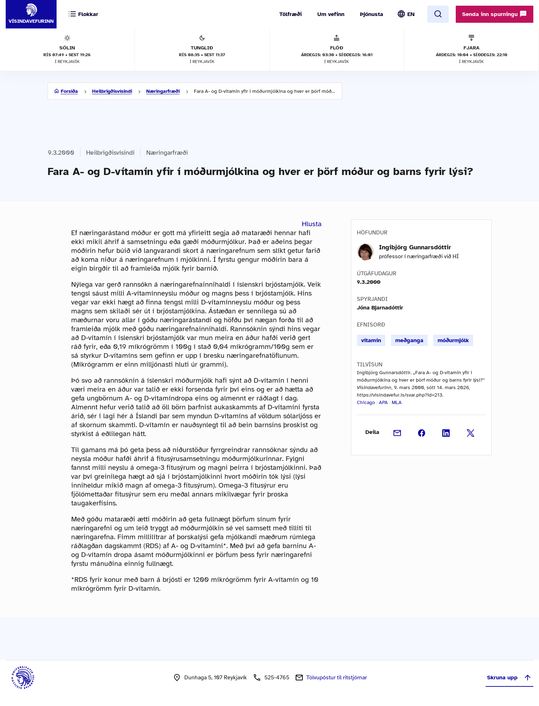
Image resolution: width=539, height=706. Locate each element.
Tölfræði (290, 14)
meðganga (409, 340)
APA (383, 402)
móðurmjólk (453, 340)
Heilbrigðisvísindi (112, 91)
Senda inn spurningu (494, 14)
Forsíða (69, 91)
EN (410, 14)
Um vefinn (330, 14)
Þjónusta (371, 14)
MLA (397, 402)
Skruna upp (509, 677)
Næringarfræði (163, 91)
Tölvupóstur (336, 677)
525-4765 (276, 677)
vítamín (371, 340)
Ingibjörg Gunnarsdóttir (415, 247)
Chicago (366, 402)
